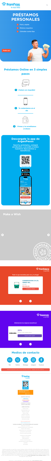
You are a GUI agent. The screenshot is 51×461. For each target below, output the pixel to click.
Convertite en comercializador (25, 435)
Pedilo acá (6, 50)
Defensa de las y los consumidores (25, 430)
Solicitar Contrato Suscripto (25, 439)
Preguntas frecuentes (25, 414)
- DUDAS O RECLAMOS (25, 404)
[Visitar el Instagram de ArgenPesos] (33, 360)
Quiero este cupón (30, 336)
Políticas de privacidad (25, 417)
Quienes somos (25, 408)
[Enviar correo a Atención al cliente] (9, 360)
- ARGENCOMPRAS (25, 400)
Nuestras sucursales (25, 411)
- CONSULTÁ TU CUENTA (25, 403)
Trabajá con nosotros (25, 436)
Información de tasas (25, 419)
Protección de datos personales (25, 433)
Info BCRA (25, 442)
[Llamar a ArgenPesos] (17, 360)
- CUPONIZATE (25, 401)
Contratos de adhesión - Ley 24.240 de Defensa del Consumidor (25, 424)
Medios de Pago (25, 413)
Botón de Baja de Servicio (25, 422)
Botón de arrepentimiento (25, 421)
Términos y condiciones (25, 416)
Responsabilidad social (25, 410)
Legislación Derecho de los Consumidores (25, 427)
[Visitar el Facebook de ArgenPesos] (41, 360)
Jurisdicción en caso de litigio (25, 431)
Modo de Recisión (25, 438)
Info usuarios (25, 444)
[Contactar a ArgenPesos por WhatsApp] (25, 360)
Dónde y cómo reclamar (25, 428)
